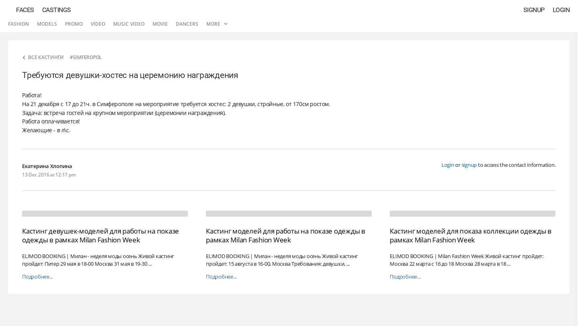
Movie (160, 24)
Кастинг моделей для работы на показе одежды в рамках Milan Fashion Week (285, 235)
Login (561, 10)
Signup (534, 10)
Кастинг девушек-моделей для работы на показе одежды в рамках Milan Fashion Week (100, 235)
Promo (74, 24)
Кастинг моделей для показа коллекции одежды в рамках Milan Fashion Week (471, 235)
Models (47, 24)
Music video (128, 24)
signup (469, 164)
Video (98, 24)
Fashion (18, 24)
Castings (56, 10)
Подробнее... (37, 277)
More (216, 24)
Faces (25, 10)
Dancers (187, 24)
